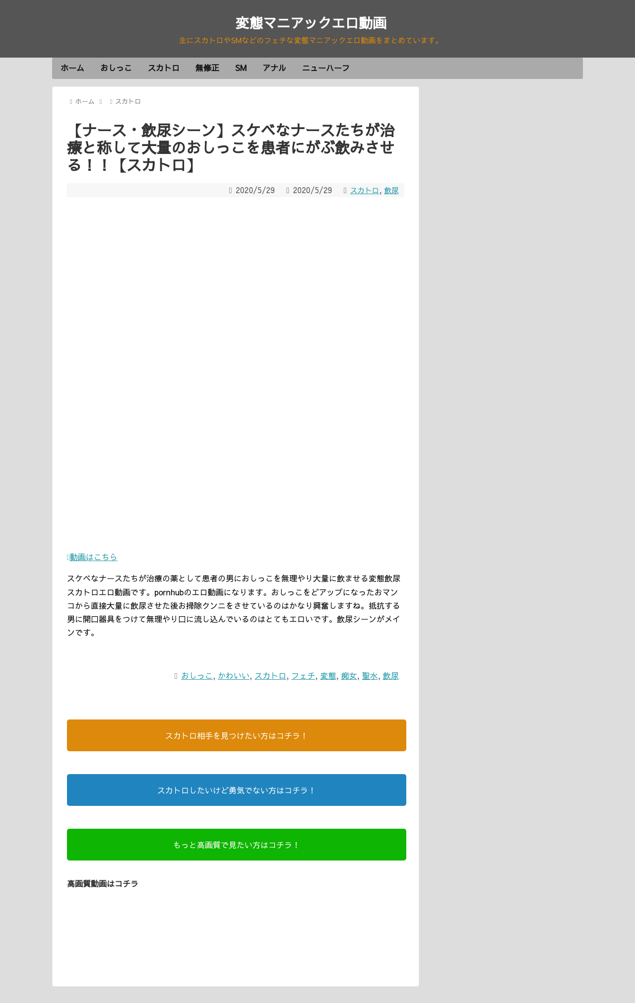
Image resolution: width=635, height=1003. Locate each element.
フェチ (303, 676)
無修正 (207, 69)
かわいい (234, 676)
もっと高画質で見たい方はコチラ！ (236, 846)
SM (241, 69)
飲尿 (391, 191)
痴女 (349, 676)
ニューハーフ (326, 69)
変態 (328, 676)
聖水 (370, 676)
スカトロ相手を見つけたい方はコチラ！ (236, 736)
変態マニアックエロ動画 (311, 22)
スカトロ (164, 69)
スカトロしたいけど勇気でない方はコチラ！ (236, 791)
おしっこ (116, 69)
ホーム (72, 69)
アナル (274, 69)
